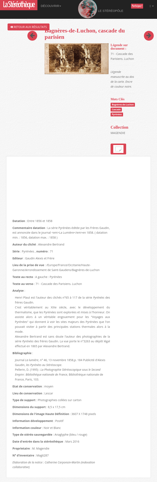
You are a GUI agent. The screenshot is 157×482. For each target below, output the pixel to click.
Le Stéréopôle (100, 9)
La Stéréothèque (18, 5)
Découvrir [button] (51, 6)
